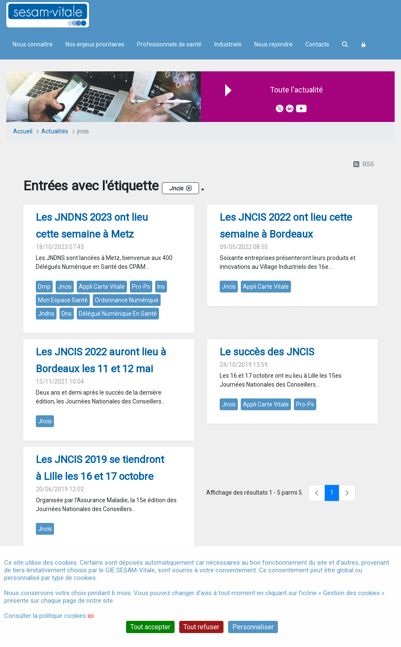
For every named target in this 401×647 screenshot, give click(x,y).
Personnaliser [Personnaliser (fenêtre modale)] (253, 627)
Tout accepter (150, 627)
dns (67, 313)
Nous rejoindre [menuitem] (273, 44)
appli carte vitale (102, 286)
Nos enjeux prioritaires (94, 44)
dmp (44, 286)
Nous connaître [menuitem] (33, 44)
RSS (363, 164)
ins (161, 286)
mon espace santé (63, 300)
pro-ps (141, 286)
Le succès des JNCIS (267, 352)
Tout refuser (201, 627)
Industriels (228, 44)
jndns (46, 313)
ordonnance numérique (127, 300)
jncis (65, 286)
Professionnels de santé (169, 44)
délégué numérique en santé (118, 313)
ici (91, 616)
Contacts (317, 44)
